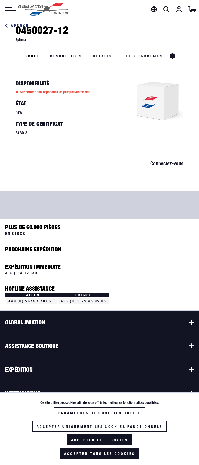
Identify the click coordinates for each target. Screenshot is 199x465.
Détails (102, 56)
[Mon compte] (179, 9)
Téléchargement (149, 56)
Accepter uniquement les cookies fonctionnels (100, 427)
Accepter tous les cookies (99, 454)
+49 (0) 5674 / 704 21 (31, 301)
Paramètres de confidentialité (99, 413)
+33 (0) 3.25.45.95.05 (83, 301)
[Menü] (8, 9)
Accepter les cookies (99, 440)
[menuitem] (8, 9)
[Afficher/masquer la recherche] (166, 9)
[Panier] (192, 9)
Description (66, 56)
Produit (29, 56)
